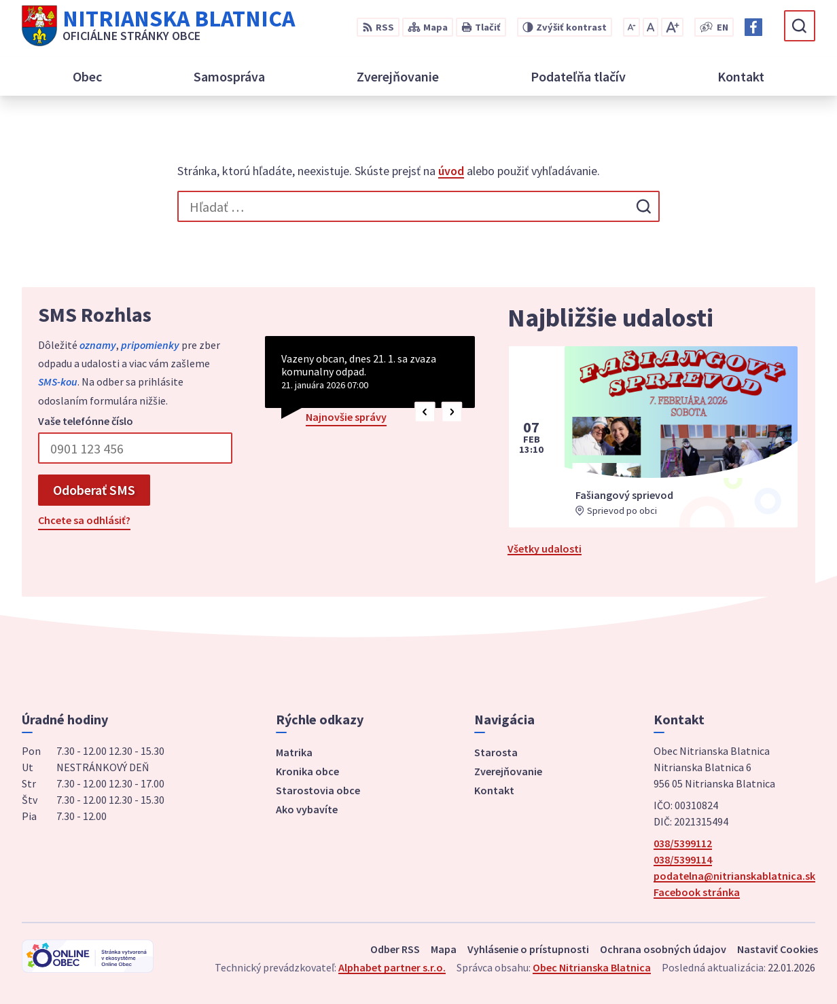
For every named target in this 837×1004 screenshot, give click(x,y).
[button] (424, 411)
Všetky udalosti (544, 548)
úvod (451, 171)
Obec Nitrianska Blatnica (592, 967)
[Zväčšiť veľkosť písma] (672, 27)
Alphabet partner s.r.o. (392, 967)
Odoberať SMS (94, 489)
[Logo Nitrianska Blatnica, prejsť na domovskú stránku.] (158, 25)
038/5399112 (683, 843)
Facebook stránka (697, 892)
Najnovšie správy (346, 417)
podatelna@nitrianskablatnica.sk (734, 875)
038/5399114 (683, 859)
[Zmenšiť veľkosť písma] (631, 27)
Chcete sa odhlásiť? (84, 520)
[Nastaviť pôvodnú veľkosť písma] (650, 27)
